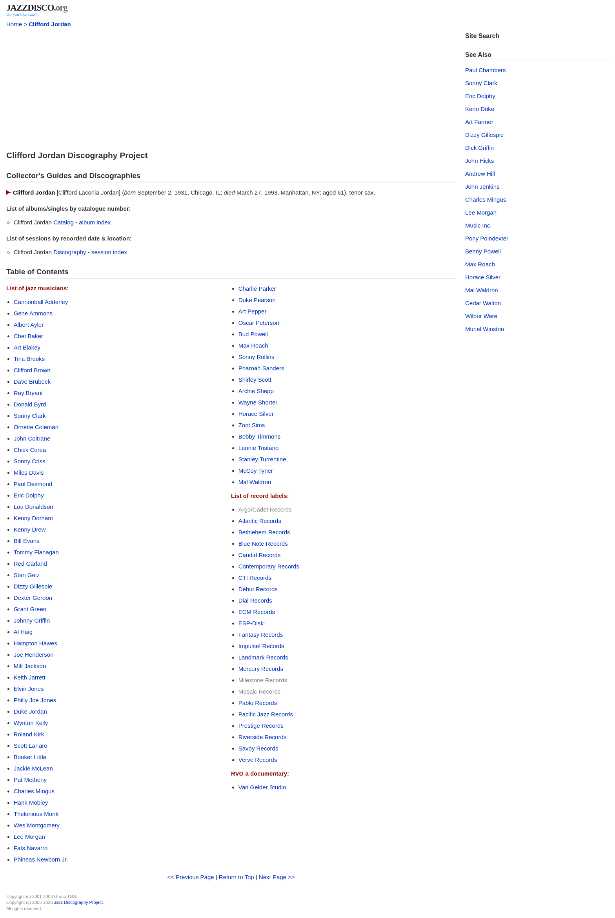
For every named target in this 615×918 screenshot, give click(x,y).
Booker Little (30, 757)
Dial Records (255, 600)
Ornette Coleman (36, 427)
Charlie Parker (257, 288)
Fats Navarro (31, 848)
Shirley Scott (254, 379)
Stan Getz (27, 575)
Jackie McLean (33, 768)
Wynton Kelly (31, 722)
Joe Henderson (34, 654)
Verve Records (257, 759)
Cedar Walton (483, 303)
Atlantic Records (259, 520)
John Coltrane (32, 438)
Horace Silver (256, 413)
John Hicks (479, 160)
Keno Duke (479, 109)
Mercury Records (260, 668)
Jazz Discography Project (78, 902)
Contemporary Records (268, 566)
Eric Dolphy (29, 495)
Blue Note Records (263, 543)
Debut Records (258, 589)
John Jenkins (482, 186)
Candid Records (259, 555)
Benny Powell (483, 251)
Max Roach (253, 345)
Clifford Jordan (50, 24)
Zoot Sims (251, 425)
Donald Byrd (30, 404)
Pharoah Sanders (261, 368)
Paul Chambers (485, 70)
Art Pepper (252, 311)
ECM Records (256, 611)
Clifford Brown (32, 370)
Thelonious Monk (36, 814)
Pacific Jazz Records (265, 714)
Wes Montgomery (37, 825)
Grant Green (30, 609)
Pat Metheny (30, 779)
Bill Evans (27, 540)
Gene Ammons (33, 313)
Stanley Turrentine (262, 459)
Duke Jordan (30, 711)
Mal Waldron (254, 482)
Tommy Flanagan (36, 552)
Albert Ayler (29, 324)
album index (95, 222)
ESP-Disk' (251, 623)
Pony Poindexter (486, 238)
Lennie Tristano (258, 447)
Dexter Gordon (33, 597)
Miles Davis (29, 472)
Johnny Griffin (32, 620)
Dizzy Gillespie (33, 586)
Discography (69, 252)
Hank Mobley (31, 802)
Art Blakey (27, 347)
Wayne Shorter (258, 402)
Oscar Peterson (258, 322)
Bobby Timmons (259, 436)
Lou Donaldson (33, 506)
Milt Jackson (30, 666)
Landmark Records (263, 657)
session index (109, 252)
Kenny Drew (30, 529)
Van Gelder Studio (262, 787)
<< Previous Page (190, 877)
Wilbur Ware (481, 316)
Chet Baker (28, 336)
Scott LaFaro (30, 745)
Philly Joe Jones (35, 700)
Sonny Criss (29, 461)
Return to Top (236, 877)
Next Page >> (277, 877)
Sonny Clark (30, 415)
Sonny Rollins (256, 356)
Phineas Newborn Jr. (41, 859)
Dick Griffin (479, 147)
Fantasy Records (260, 634)
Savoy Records (258, 748)
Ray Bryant (28, 393)
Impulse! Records (261, 646)
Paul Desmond (33, 484)
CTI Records (254, 577)
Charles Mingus (34, 791)
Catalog (63, 222)
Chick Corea (30, 449)
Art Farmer (479, 121)
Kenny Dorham (33, 518)
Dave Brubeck (32, 381)
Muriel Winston (484, 329)
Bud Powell (253, 334)
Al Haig (23, 631)
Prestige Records (261, 725)
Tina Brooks (29, 358)
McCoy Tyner (255, 470)
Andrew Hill (480, 173)
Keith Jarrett (29, 677)
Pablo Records (257, 702)
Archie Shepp (256, 391)
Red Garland (30, 563)
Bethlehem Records (264, 532)
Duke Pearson (257, 300)
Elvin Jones (29, 688)
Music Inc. (478, 225)
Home (14, 24)
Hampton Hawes (35, 643)
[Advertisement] (231, 87)
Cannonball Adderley (41, 302)
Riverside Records (262, 737)
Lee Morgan (29, 836)
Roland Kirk (29, 734)
